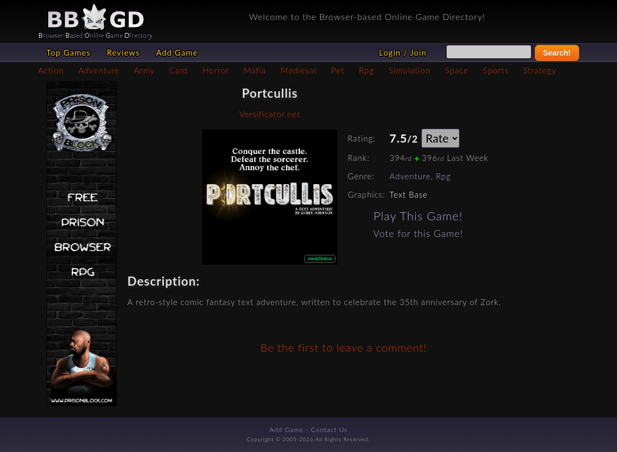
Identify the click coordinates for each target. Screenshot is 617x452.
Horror (216, 70)
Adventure (99, 70)
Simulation (409, 70)
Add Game (176, 52)
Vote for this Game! (418, 233)
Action (51, 70)
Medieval (298, 70)
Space (456, 70)
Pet (337, 70)
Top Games (69, 52)
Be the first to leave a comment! (344, 347)
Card (178, 70)
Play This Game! (418, 215)
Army (144, 70)
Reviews (123, 52)
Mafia (255, 70)
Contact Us (329, 430)
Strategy (539, 70)
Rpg (366, 70)
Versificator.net (269, 114)
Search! (556, 53)
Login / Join (403, 52)
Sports (495, 70)
